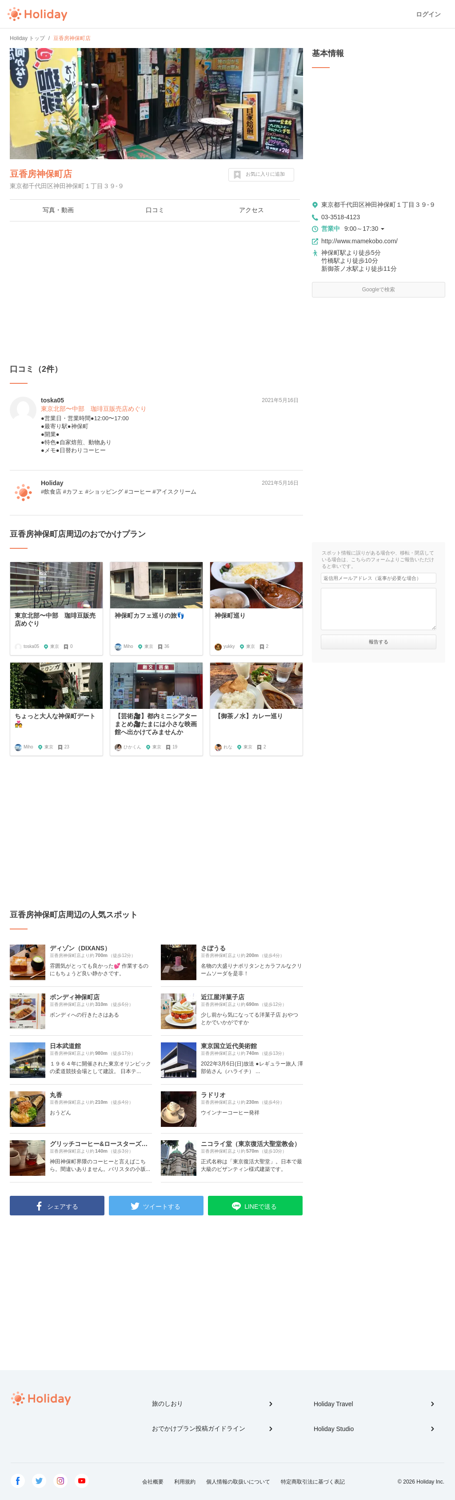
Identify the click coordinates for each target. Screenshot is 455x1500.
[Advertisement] (156, 292)
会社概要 (153, 1482)
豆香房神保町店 (41, 174)
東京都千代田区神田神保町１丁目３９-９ (378, 204)
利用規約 (185, 1482)
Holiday (37, 14)
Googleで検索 (378, 289)
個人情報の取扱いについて (238, 1482)
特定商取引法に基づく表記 (313, 1482)
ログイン (428, 14)
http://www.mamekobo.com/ (359, 241)
